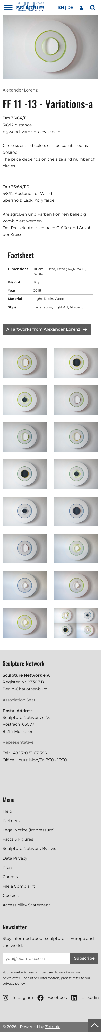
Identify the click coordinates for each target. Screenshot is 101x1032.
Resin (48, 299)
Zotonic (52, 1026)
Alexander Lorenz (20, 90)
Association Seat (19, 699)
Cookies (11, 895)
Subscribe (84, 958)
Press (8, 867)
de (70, 7)
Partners (11, 820)
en (61, 7)
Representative (18, 742)
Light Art (61, 307)
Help (7, 811)
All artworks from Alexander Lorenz (46, 329)
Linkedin (85, 998)
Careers (10, 876)
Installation (42, 307)
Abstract (76, 307)
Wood (59, 299)
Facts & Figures (18, 839)
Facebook (52, 998)
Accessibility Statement (26, 905)
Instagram (18, 998)
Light (37, 299)
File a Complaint (19, 886)
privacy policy (14, 983)
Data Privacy (15, 858)
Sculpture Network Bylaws (29, 848)
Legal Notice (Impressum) (29, 830)
